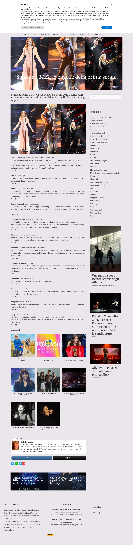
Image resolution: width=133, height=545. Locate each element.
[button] (111, 517)
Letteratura (71, 35)
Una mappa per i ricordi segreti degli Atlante (105, 279)
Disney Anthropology (98, 142)
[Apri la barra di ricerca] (108, 34)
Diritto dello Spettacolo (99, 139)
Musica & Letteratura (98, 170)
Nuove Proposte (34, 178)
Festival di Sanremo (51, 94)
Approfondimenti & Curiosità (101, 117)
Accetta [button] (106, 540)
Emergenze (94, 148)
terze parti (50, 524)
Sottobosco (94, 201)
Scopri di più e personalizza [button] (32, 540)
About (13, 439)
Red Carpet (94, 188)
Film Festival (95, 151)
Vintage (93, 216)
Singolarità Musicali (98, 197)
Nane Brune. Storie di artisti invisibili (104, 173)
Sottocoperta (95, 204)
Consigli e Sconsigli (97, 133)
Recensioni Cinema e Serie (100, 182)
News (35, 35)
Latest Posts (20, 439)
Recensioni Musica (97, 185)
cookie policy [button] (27, 522)
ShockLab (94, 194)
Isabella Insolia (27, 442)
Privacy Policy (95, 507)
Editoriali (80, 83)
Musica (46, 34)
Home (26, 35)
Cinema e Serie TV (97, 127)
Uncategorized (96, 210)
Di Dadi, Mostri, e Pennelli (100, 136)
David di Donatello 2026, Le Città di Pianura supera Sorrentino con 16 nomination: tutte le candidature (105, 325)
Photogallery (95, 179)
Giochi (92, 154)
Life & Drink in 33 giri (98, 161)
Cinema (58, 34)
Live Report (94, 164)
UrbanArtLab (95, 213)
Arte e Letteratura (97, 121)
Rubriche (99, 34)
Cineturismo (95, 130)
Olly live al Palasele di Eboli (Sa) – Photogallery (105, 371)
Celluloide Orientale (98, 124)
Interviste (84, 35)
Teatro (92, 207)
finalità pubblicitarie (31, 527)
